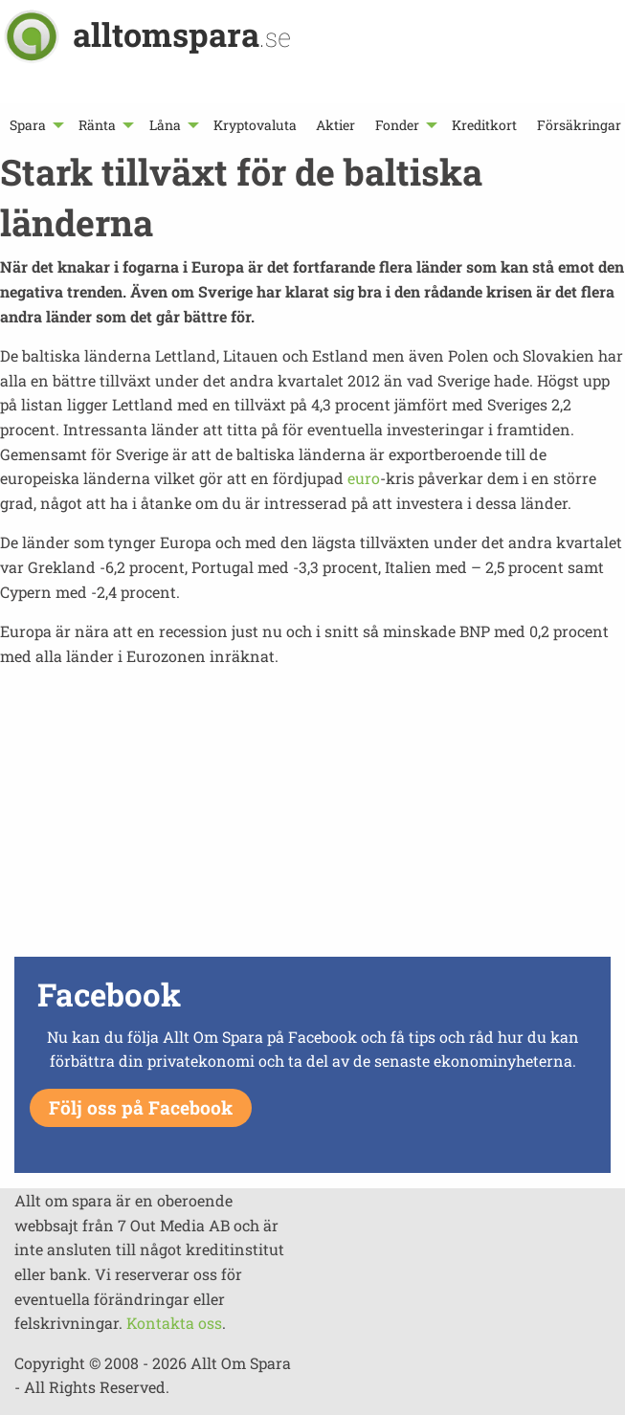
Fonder (397, 125)
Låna (165, 125)
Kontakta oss (174, 1323)
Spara (28, 125)
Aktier (335, 125)
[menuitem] (34, 124)
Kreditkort (484, 125)
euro (363, 478)
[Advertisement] (312, 817)
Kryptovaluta (255, 125)
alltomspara (182, 33)
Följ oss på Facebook (141, 1107)
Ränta (97, 125)
